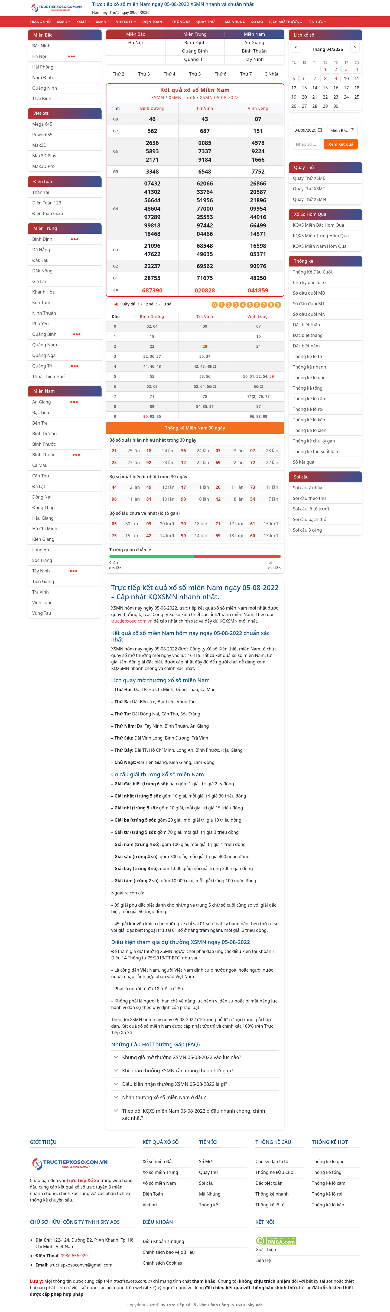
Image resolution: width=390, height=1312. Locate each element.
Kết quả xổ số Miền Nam (195, 89)
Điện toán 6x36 (47, 213)
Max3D (39, 145)
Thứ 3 (144, 74)
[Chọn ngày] (308, 130)
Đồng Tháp (43, 507)
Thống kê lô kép (309, 420)
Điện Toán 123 (46, 203)
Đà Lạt (38, 486)
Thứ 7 (246, 74)
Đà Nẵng (41, 250)
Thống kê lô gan (309, 377)
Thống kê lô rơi (308, 409)
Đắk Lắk (40, 260)
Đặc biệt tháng (308, 335)
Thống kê (303, 261)
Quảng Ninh (44, 88)
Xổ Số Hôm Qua (310, 214)
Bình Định (55, 239)
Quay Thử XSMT (309, 189)
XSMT (83, 21)
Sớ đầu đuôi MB (309, 293)
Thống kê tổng (308, 388)
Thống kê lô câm (310, 399)
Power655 (42, 135)
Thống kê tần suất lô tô (316, 451)
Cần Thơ (40, 476)
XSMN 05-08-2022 (219, 97)
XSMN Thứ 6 (182, 97)
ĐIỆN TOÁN (154, 21)
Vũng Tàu (41, 613)
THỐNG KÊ (181, 21)
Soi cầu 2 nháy (307, 488)
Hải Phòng (42, 67)
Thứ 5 (195, 74)
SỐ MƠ (257, 21)
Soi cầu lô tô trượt (311, 509)
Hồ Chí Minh (44, 529)
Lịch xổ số (304, 35)
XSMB (64, 21)
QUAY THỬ (207, 21)
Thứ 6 (220, 74)
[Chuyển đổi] (116, 1057)
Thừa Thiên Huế (48, 376)
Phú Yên (40, 324)
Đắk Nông (42, 271)
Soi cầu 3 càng (307, 530)
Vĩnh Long (42, 602)
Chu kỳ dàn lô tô (309, 282)
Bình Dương (44, 434)
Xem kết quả (341, 144)
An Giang (55, 402)
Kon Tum (41, 302)
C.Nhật (271, 74)
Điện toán (43, 181)
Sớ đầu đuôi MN (309, 314)
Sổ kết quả (303, 462)
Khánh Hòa (43, 292)
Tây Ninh (54, 571)
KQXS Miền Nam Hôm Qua (320, 246)
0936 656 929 (74, 1256)
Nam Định (42, 77)
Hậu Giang (43, 518)
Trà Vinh (40, 592)
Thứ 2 (118, 74)
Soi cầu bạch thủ (310, 519)
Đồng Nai (41, 497)
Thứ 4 (169, 74)
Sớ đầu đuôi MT (309, 304)
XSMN (103, 21)
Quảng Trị (55, 366)
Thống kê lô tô (307, 356)
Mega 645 (42, 124)
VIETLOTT (126, 21)
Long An (40, 550)
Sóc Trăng (42, 560)
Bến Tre (40, 423)
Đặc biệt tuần (306, 325)
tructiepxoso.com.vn (131, 621)
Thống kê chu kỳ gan (314, 441)
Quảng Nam (44, 345)
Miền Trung (45, 228)
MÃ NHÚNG (235, 21)
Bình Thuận (56, 455)
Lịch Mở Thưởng (285, 21)
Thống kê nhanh (309, 367)
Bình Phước (44, 444)
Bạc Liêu (40, 412)
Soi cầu (301, 477)
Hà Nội (53, 56)
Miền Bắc (42, 35)
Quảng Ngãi (44, 355)
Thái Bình (41, 99)
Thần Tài (40, 192)
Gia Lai (39, 281)
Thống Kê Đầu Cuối (312, 272)
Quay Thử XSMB (309, 178)
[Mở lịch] (320, 130)
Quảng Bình (56, 334)
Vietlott (40, 113)
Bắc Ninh (41, 46)
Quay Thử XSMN (309, 199)
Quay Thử (304, 167)
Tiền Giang (43, 581)
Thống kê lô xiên (310, 430)
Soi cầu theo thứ (309, 498)
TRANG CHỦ (40, 21)
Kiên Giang (43, 539)
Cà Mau (40, 465)
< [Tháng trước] (296, 47)
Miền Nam (44, 391)
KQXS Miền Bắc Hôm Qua (318, 225)
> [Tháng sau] (354, 47)
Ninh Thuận (44, 313)
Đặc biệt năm (306, 346)
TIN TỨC (317, 21)
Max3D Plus (44, 156)
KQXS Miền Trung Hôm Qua (321, 236)
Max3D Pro (43, 166)
